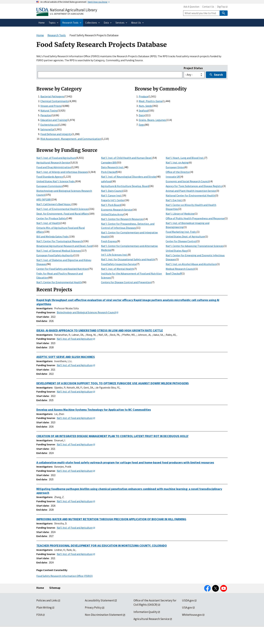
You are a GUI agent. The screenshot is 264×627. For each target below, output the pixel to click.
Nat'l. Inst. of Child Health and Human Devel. (126, 157)
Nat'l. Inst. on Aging (177, 162)
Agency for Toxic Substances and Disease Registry (194, 186)
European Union (175, 167)
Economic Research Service (116, 209)
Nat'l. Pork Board (111, 205)
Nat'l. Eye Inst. (174, 200)
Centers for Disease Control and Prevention (126, 282)
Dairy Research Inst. (112, 167)
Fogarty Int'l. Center (113, 200)
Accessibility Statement (99, 600)
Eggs (141, 124)
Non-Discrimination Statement (103, 615)
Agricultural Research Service (53, 162)
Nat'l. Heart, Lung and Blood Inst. (185, 157)
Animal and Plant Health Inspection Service (191, 190)
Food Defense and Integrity (56, 134)
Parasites (45, 115)
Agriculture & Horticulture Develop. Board (125, 186)
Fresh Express (109, 241)
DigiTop (221, 6)
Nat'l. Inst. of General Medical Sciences (58, 250)
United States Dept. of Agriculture (185, 236)
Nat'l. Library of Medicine (180, 213)
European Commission (49, 186)
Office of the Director (178, 172)
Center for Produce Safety (51, 218)
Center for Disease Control (181, 241)
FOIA (39, 615)
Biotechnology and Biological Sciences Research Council (86, 312)
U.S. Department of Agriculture (67, 13)
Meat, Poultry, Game (150, 101)
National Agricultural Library (73, 9)
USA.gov (187, 607)
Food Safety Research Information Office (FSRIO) (64, 576)
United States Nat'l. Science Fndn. (55, 181)
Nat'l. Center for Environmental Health (59, 282)
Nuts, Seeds (145, 105)
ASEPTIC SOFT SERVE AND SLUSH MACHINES (65, 357)
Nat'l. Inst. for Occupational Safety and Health (127, 259)
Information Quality (145, 612)
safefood (106, 181)
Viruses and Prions (50, 105)
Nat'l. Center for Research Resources (122, 219)
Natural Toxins (48, 110)
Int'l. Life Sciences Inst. (114, 254)
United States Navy (177, 250)
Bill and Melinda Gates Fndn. (52, 236)
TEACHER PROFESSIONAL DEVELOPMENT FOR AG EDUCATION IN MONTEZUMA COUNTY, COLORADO (101, 545)
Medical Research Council (180, 268)
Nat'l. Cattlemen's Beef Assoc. (53, 204)
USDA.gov (188, 600)
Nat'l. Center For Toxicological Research (59, 241)
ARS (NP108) (43, 199)
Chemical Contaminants (54, 101)
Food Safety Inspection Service (118, 264)
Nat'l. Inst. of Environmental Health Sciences (62, 209)
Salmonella (47, 129)
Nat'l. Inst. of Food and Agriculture (56, 157)
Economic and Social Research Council (187, 181)
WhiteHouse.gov (192, 615)
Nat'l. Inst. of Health (48, 223)
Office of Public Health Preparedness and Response (195, 218)
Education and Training (53, 120)
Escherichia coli (49, 124)
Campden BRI (109, 162)
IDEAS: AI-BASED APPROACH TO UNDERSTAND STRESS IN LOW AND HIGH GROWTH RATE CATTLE (99, 330)
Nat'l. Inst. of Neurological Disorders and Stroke (128, 176)
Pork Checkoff (109, 172)
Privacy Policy (93, 607)
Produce (143, 96)
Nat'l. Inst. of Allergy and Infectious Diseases (62, 172)
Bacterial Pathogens (52, 96)
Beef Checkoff (174, 273)
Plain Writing (44, 607)
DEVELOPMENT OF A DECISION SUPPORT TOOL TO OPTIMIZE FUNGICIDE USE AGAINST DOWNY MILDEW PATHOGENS (112, 383)
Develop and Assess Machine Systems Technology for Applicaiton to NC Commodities (93, 410)
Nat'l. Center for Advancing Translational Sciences (194, 246)
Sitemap (54, 588)
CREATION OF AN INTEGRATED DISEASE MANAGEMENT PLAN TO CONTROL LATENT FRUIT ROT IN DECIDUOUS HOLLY (112, 436)
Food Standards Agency (49, 176)
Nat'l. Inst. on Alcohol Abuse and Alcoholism (191, 264)
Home (40, 588)
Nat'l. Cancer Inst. (111, 195)
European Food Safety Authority (54, 255)
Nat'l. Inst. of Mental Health (117, 268)
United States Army (112, 214)
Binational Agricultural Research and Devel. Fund (64, 246)
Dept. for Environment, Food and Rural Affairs (62, 213)
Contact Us (208, 7)
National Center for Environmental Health (190, 195)
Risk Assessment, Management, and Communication (70, 138)
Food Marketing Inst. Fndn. (181, 231)
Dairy (142, 115)
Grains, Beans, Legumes (152, 120)
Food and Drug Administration (53, 167)
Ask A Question (191, 7)
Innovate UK (173, 176)
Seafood (143, 110)
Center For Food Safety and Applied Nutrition (62, 268)
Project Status (193, 68)
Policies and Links (47, 600)
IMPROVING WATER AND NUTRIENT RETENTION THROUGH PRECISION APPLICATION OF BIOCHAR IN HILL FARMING (111, 519)
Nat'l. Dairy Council (112, 190)
